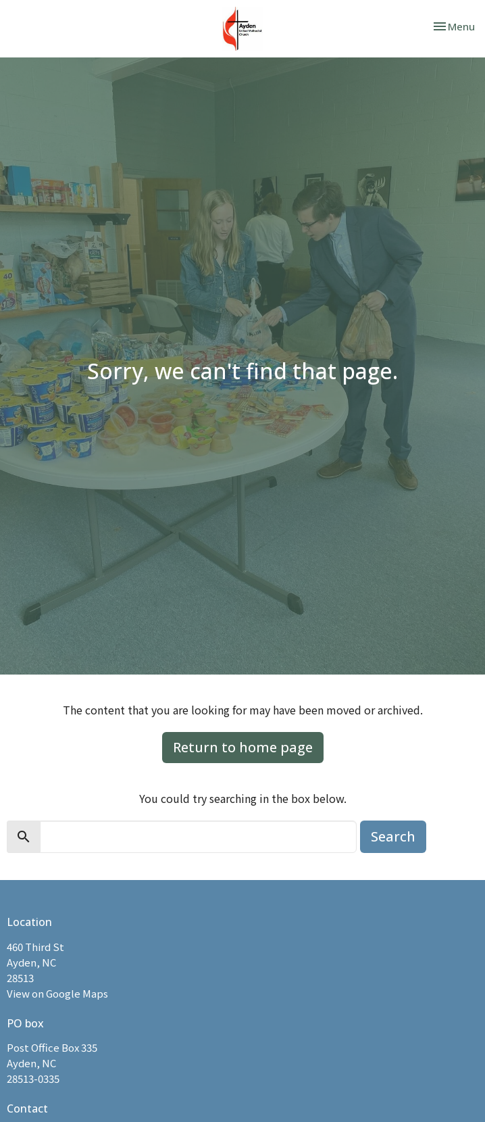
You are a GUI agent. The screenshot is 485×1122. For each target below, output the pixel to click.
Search (393, 836)
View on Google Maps (57, 993)
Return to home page (243, 747)
